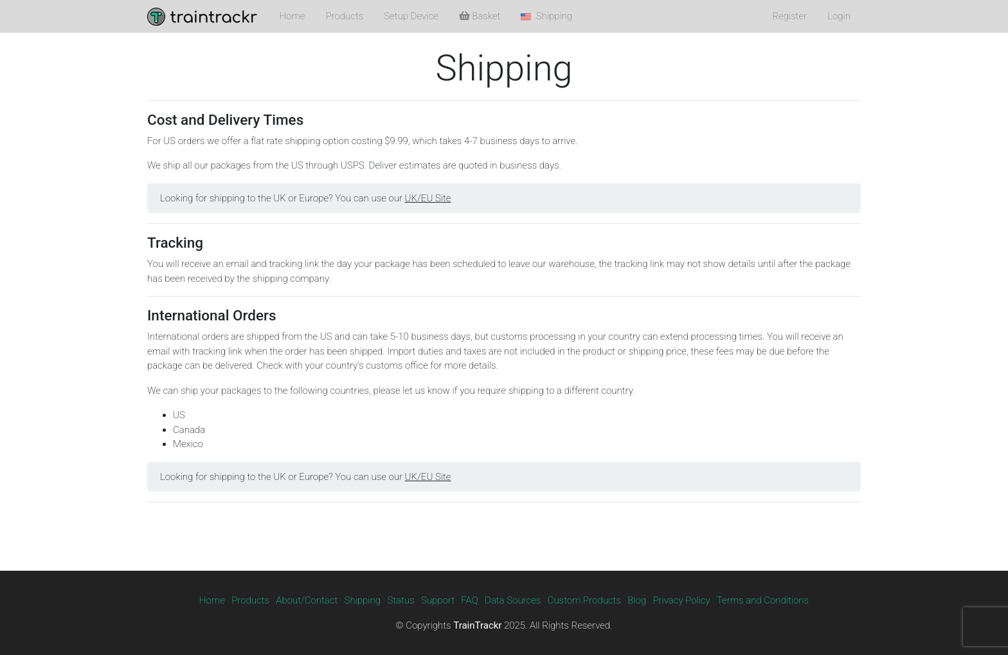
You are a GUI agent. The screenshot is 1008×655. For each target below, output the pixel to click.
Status (400, 600)
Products (345, 16)
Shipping (363, 600)
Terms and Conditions (763, 600)
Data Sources (513, 600)
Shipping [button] (546, 16)
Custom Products (584, 600)
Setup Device (411, 16)
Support (438, 600)
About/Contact (307, 600)
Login (839, 16)
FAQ (469, 600)
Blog (636, 600)
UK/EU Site (428, 198)
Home (292, 16)
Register (789, 16)
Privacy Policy (681, 600)
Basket (480, 16)
